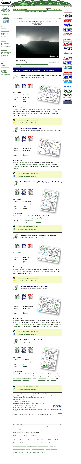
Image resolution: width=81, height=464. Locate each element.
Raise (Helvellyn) (45, 271)
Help (20, 429)
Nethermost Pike (55, 217)
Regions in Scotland (5, 38)
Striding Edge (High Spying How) (24, 113)
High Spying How (24, 164)
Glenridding (15, 162)
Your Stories (37, 442)
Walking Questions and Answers (25, 442)
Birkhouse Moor (23, 162)
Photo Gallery (37, 439)
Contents (48, 449)
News (42, 442)
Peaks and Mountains (43, 446)
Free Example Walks (34, 452)
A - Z (14, 439)
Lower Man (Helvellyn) (28, 271)
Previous (51, 62)
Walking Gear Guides (32, 446)
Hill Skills (15, 442)
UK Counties (3, 36)
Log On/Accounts (28, 439)
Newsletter (42, 452)
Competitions (48, 442)
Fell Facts (57, 439)
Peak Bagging (53, 446)
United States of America (6, 46)
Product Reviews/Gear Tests (19, 446)
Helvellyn (35, 113)
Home (21, 439)
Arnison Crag (54, 380)
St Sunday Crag (44, 326)
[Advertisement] (37, 418)
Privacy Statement (33, 435)
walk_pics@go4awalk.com (19, 399)
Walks (17, 439)
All (58, 62)
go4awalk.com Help (23, 452)
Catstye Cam (16, 166)
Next (55, 62)
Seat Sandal (26, 380)
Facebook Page (32, 405)
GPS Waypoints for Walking (38, 449)
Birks (51, 326)
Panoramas (3, 41)
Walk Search (54, 449)
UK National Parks (5, 31)
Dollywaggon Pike (29, 220)
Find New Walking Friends (19, 449)
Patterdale (15, 109)
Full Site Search (57, 9)
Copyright (15, 435)
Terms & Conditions (22, 435)
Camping (28, 449)
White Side (36, 271)
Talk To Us (48, 426)
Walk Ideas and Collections (47, 439)
